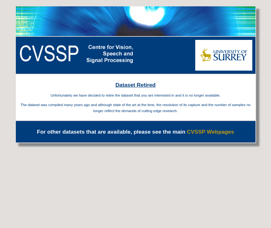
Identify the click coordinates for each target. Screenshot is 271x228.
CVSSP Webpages (210, 132)
